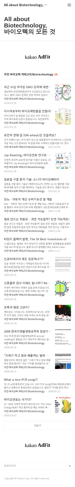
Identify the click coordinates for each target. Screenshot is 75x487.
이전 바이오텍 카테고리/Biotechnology (24, 98)
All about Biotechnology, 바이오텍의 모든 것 (26, 5)
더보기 (37, 425)
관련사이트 (10, 465)
